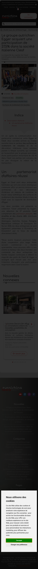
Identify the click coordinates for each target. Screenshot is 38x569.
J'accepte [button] (19, 540)
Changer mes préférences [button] (19, 544)
